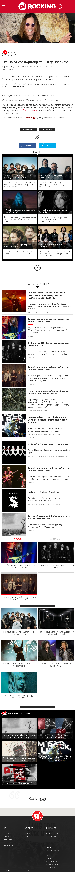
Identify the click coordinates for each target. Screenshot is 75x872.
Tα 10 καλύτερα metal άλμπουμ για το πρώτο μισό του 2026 (19, 736)
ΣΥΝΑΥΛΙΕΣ (51, 828)
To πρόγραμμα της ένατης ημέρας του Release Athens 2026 (19, 566)
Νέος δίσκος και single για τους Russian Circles (53, 176)
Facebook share (10, 54)
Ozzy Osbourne (28, 129)
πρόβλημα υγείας (28, 110)
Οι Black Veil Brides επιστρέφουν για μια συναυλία (56, 566)
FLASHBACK (50, 868)
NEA (5, 828)
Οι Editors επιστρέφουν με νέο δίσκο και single (18, 245)
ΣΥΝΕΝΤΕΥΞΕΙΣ (32, 847)
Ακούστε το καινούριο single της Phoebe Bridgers (19, 696)
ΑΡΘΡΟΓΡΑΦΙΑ (51, 862)
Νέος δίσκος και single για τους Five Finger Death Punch (18, 176)
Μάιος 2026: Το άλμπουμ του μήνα (19, 783)
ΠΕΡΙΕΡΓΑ (7, 842)
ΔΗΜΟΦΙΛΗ (55, 539)
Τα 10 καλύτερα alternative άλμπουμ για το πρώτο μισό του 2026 (19, 759)
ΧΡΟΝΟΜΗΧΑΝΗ (52, 865)
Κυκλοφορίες (47, 129)
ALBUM (27, 833)
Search (60, 6)
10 (47, 856)
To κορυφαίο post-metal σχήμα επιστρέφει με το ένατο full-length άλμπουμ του (52, 184)
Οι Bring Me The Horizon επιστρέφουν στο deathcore (18, 664)
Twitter (16, 54)
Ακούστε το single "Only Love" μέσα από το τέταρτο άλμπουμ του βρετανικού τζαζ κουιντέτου (55, 253)
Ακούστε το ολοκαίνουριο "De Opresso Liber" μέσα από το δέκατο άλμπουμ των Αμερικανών (19, 184)
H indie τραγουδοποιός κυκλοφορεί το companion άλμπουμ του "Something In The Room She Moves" (55, 219)
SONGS (27, 836)
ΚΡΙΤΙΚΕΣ (29, 828)
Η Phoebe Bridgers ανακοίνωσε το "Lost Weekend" (19, 211)
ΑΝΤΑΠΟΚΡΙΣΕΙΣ (52, 833)
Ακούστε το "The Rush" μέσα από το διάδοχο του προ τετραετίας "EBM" (18, 252)
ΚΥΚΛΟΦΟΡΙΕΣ (8, 836)
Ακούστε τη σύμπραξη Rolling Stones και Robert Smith (56, 664)
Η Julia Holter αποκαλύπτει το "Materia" (53, 211)
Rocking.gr (38, 798)
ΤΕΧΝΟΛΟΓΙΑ (8, 845)
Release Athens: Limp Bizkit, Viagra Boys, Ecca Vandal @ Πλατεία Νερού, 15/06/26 (56, 758)
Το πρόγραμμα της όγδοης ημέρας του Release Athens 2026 (19, 598)
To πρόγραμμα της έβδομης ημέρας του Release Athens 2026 (56, 633)
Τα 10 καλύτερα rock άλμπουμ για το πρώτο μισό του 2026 (56, 736)
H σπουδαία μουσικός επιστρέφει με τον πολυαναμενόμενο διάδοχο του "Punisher (20, 219)
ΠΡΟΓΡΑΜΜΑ (51, 836)
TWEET (48, 145)
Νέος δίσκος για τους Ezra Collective (51, 245)
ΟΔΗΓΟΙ (49, 859)
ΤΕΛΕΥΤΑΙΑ (19, 539)
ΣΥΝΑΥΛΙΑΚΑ (8, 833)
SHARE (28, 145)
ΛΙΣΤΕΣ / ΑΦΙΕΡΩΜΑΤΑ (52, 849)
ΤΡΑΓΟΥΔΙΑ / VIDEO (10, 839)
